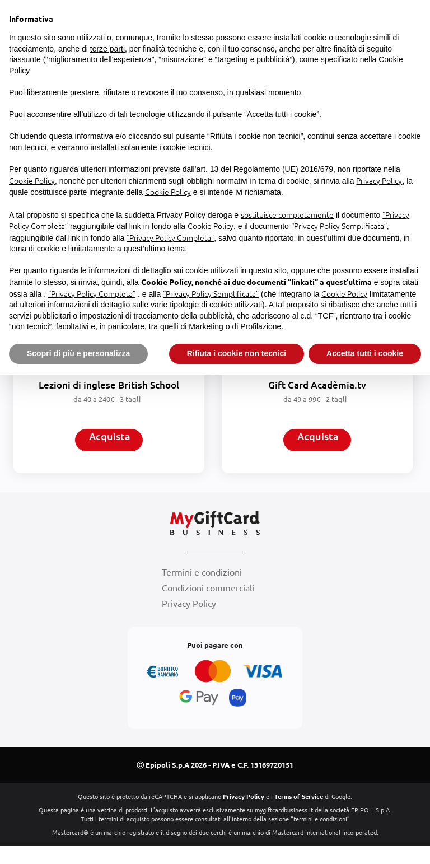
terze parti (107, 48)
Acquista (109, 439)
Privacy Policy (189, 625)
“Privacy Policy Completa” (170, 237)
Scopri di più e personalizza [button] (78, 353)
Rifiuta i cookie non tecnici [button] (236, 353)
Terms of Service (298, 814)
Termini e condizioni (202, 594)
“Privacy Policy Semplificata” (339, 225)
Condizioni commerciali (208, 609)
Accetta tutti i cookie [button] (364, 353)
